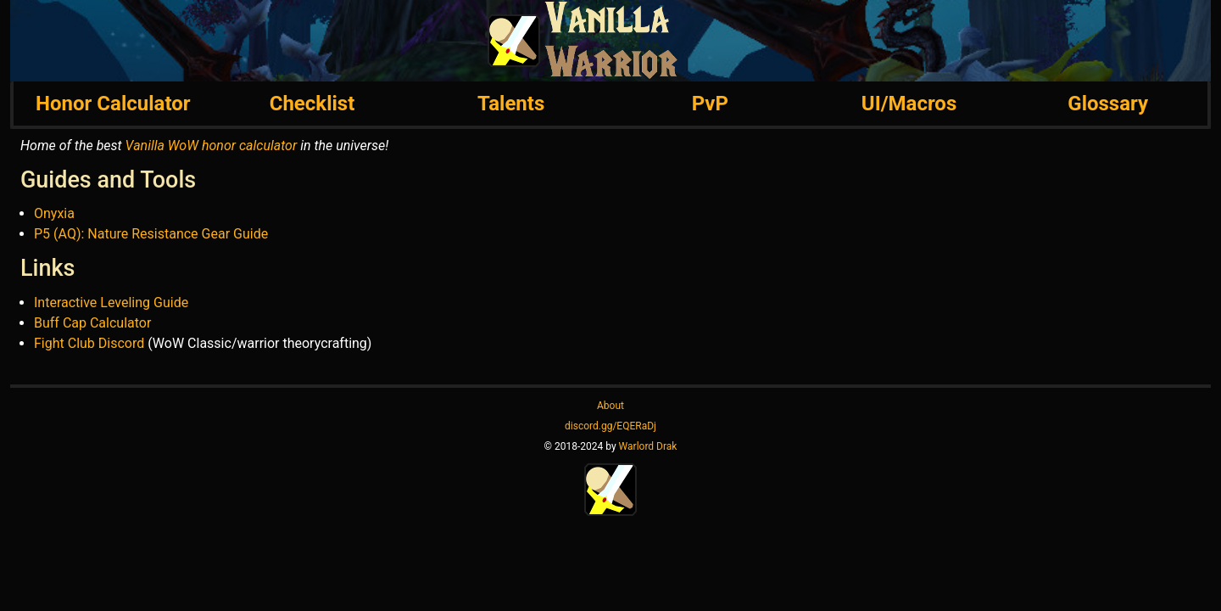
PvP (710, 103)
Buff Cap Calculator (92, 323)
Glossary (1108, 103)
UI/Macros (908, 103)
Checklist (312, 103)
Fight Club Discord (89, 343)
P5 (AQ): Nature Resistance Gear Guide (151, 234)
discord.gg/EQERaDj (610, 426)
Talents (510, 103)
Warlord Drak (648, 446)
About (610, 406)
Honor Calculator (113, 103)
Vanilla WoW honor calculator (211, 145)
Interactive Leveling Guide (111, 302)
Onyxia (54, 213)
